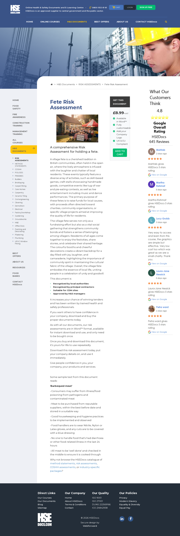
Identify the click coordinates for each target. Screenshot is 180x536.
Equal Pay (124, 507)
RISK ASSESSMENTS (21, 159)
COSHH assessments (62, 467)
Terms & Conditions (75, 504)
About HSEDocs (73, 501)
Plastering (19, 235)
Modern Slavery (128, 501)
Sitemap (42, 507)
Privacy (123, 497)
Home (68, 497)
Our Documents (47, 501)
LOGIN (130, 7)
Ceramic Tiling (21, 196)
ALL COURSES (18, 141)
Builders (18, 179)
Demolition (19, 206)
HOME (29, 21)
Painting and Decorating (20, 230)
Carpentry (19, 193)
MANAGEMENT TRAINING (20, 132)
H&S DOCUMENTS (77, 21)
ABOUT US (122, 21)
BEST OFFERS (101, 21)
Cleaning (18, 202)
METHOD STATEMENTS (20, 165)
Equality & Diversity (129, 504)
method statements (62, 463)
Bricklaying (19, 183)
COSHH (18, 169)
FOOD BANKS (16, 274)
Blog (40, 504)
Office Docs (19, 226)
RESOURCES (19, 267)
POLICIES (19, 173)
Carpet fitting (20, 186)
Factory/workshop (22, 213)
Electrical (18, 209)
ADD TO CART (120, 153)
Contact (69, 507)
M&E (17, 223)
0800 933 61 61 (99, 7)
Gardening (19, 216)
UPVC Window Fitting (21, 242)
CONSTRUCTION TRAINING (21, 124)
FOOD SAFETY (17, 107)
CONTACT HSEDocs (146, 21)
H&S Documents (66, 84)
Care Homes (20, 189)
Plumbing (19, 238)
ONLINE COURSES (50, 21)
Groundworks (20, 219)
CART (116, 7)
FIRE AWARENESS (19, 115)
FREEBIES (19, 176)
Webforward (90, 526)
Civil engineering (22, 199)
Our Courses (45, 497)
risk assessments (86, 463)
